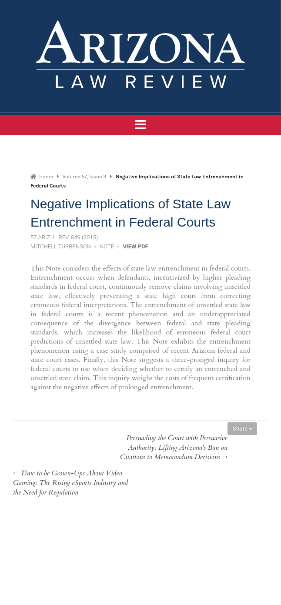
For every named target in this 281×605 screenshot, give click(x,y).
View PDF (135, 246)
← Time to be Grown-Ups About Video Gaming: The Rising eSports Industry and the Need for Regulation (70, 482)
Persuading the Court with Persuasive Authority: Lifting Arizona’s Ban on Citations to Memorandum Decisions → (173, 447)
